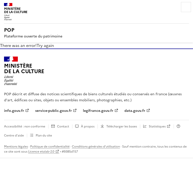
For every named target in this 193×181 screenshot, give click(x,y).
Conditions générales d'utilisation (96, 146)
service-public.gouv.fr (53, 110)
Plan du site (44, 135)
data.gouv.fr (134, 110)
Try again (45, 45)
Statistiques (157, 126)
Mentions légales (16, 146)
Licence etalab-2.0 (41, 151)
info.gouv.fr (14, 110)
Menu (186, 7)
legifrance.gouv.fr (98, 110)
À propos (87, 126)
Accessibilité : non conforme (24, 126)
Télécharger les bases (121, 126)
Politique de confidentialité (50, 146)
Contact (63, 126)
